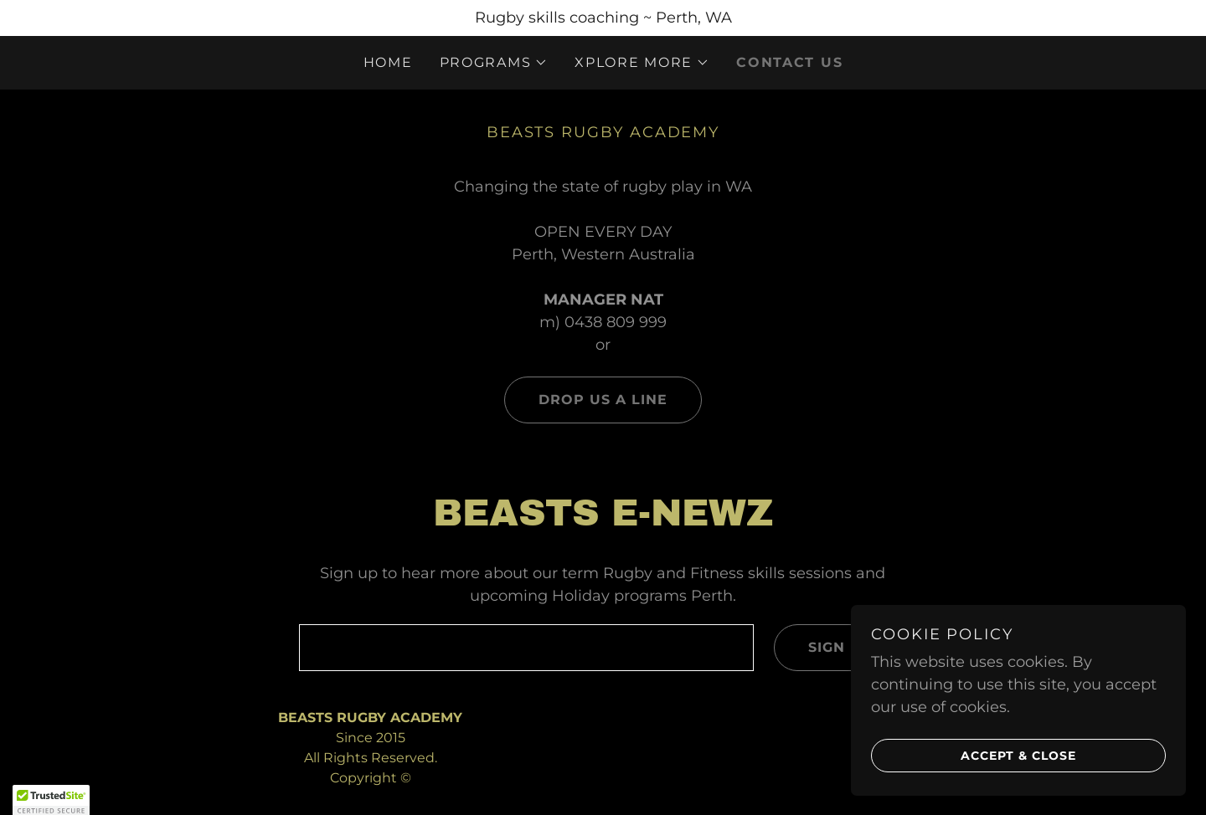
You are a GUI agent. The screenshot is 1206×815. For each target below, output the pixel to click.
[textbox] (526, 647)
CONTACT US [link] (789, 62)
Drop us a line (585, 400)
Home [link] (388, 62)
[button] (494, 63)
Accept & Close (973, 754)
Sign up (823, 647)
